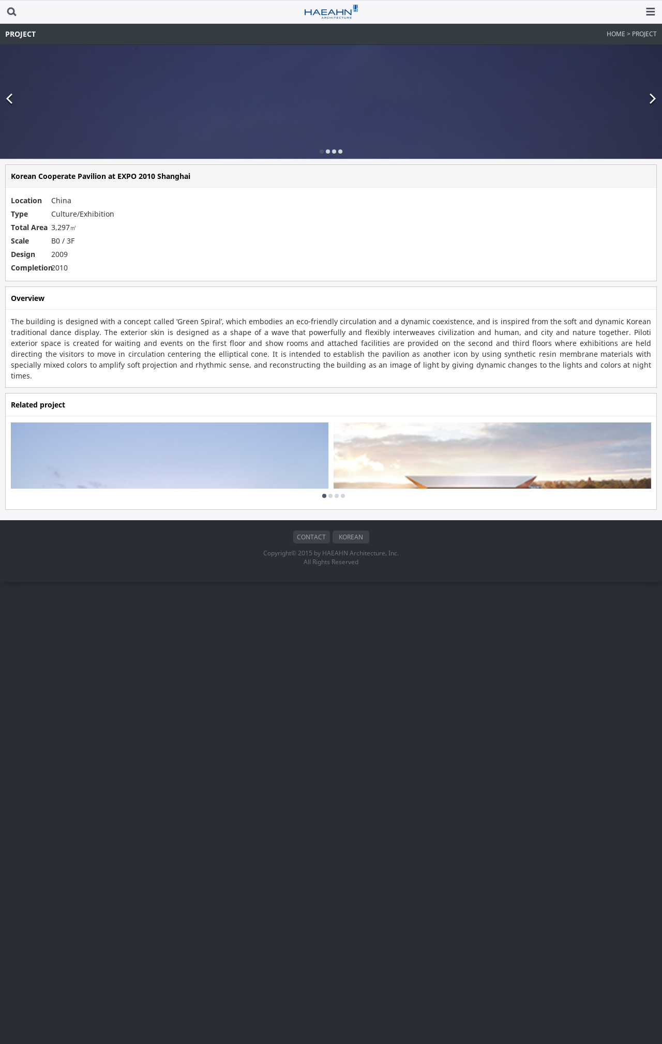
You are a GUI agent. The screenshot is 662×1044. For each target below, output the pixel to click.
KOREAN (351, 999)
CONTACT (311, 999)
